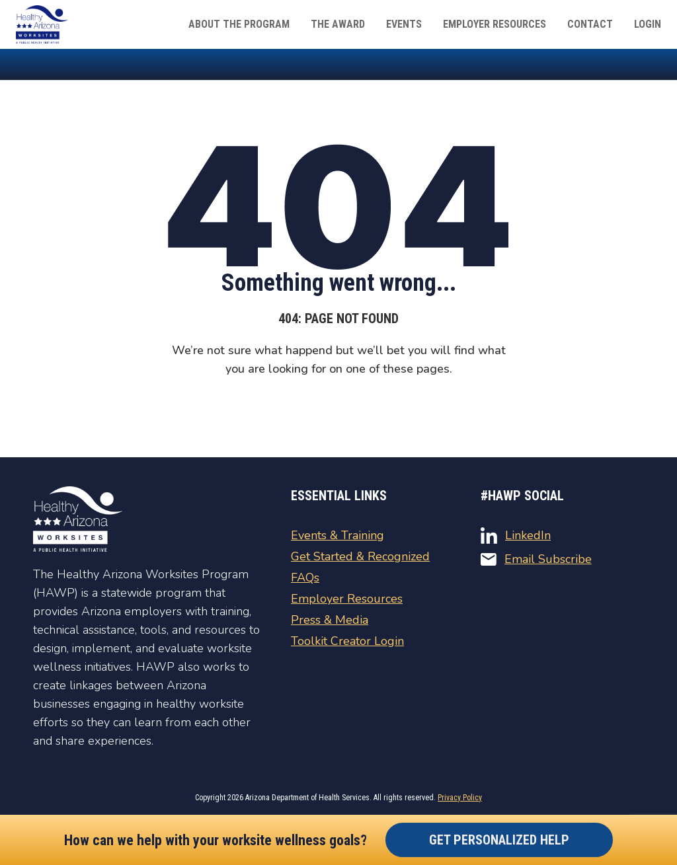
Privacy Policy (460, 797)
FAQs (305, 577)
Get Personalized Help (499, 840)
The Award (338, 24)
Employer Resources (494, 24)
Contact (590, 24)
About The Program (239, 24)
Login (647, 24)
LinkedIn (516, 535)
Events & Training (337, 535)
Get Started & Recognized (360, 556)
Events (404, 24)
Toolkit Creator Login (347, 641)
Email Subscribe (536, 559)
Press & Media (329, 620)
